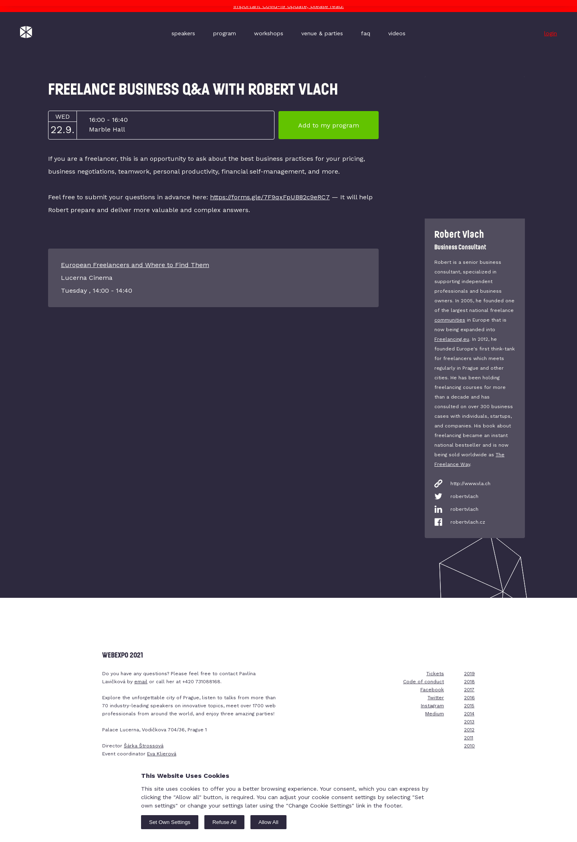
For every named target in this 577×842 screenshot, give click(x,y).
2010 (469, 746)
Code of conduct (423, 681)
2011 (468, 738)
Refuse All (224, 822)
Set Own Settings (169, 822)
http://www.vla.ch (470, 483)
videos (397, 33)
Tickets (435, 673)
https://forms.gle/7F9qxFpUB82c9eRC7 (270, 197)
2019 (469, 673)
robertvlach (464, 496)
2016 (469, 697)
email (140, 681)
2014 (469, 714)
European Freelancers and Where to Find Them (135, 265)
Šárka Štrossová (143, 746)
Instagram (432, 705)
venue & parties (322, 33)
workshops (268, 33)
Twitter (436, 697)
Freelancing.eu (451, 339)
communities (449, 320)
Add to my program (328, 125)
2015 (469, 705)
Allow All (268, 822)
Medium (434, 714)
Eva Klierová (161, 754)
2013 (469, 722)
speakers (183, 33)
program (224, 33)
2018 (469, 681)
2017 (469, 689)
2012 (469, 730)
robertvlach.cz (467, 522)
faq (365, 33)
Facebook (432, 689)
